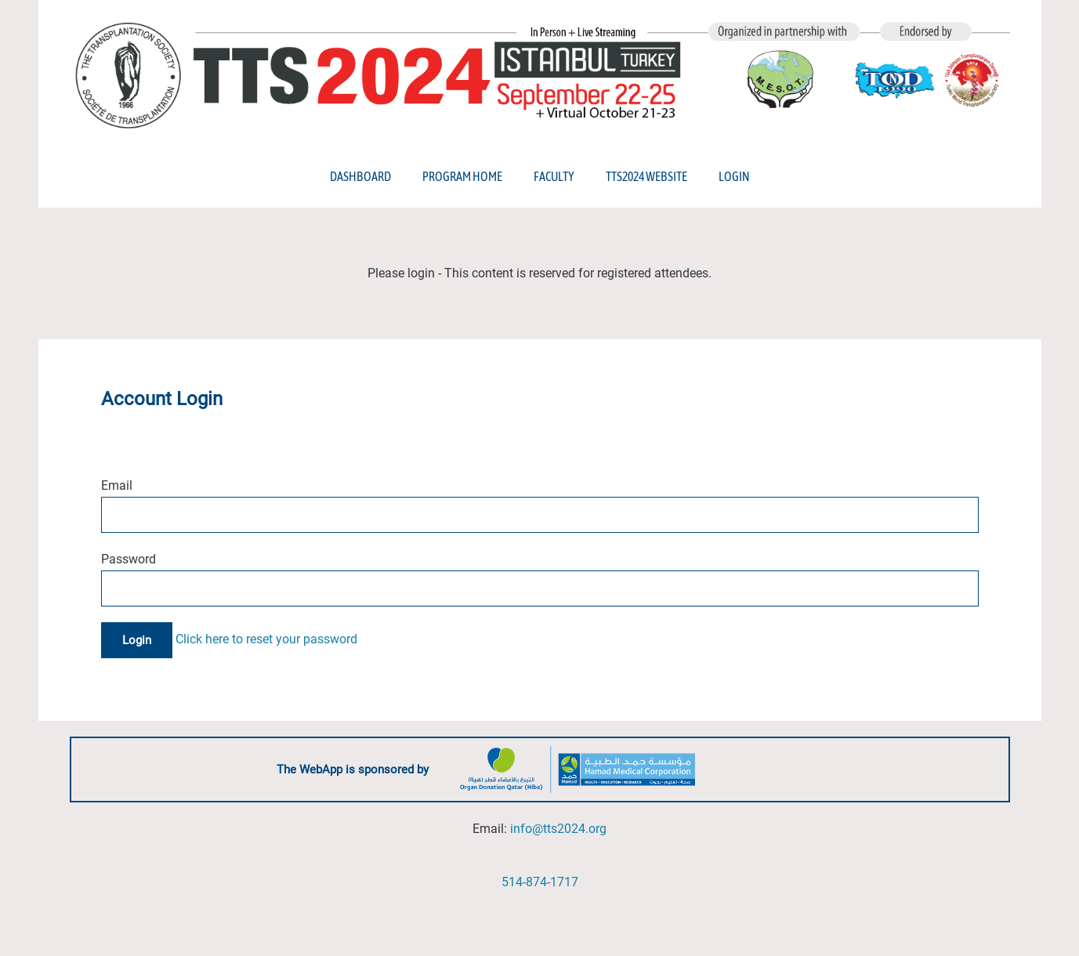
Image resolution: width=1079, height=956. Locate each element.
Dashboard (360, 176)
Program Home (462, 176)
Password (128, 559)
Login (734, 176)
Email (116, 485)
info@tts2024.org (558, 828)
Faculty (554, 176)
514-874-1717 (539, 882)
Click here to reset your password (266, 639)
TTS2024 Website (646, 176)
